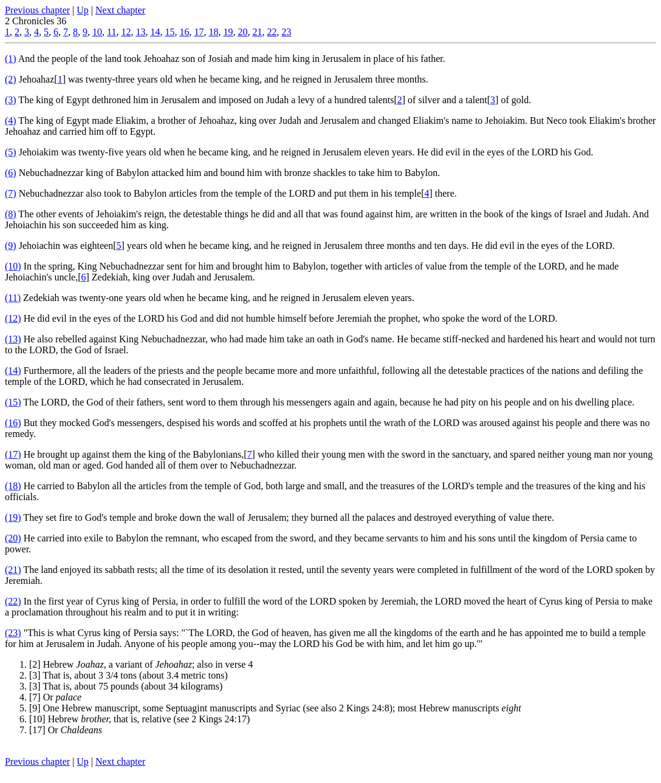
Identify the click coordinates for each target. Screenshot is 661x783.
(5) (10, 152)
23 (286, 32)
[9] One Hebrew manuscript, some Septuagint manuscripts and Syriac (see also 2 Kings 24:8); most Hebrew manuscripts (275, 708)
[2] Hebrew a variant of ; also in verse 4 (141, 664)
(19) (13, 517)
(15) (13, 402)
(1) (10, 58)
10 (97, 32)
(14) (13, 370)
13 (140, 32)
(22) (13, 601)
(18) (13, 486)
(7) (10, 193)
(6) (10, 173)
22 (271, 32)
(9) (10, 245)
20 (242, 32)
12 (126, 32)
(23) (13, 633)
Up (83, 10)
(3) (10, 100)
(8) (10, 214)
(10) (13, 266)
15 (169, 32)
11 (111, 32)
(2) (10, 79)
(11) (13, 298)
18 (213, 32)
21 (257, 32)
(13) (13, 339)
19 (228, 32)
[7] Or (55, 697)
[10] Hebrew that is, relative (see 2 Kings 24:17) (139, 719)
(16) (13, 423)
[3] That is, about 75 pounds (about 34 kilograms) (125, 686)
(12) (13, 318)
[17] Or (65, 730)
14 (155, 32)
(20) (13, 538)
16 (184, 32)
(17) (13, 454)
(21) (13, 569)
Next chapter (120, 10)
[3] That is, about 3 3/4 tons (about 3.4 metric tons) (128, 675)
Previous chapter (37, 10)
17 (199, 32)
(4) (10, 120)
